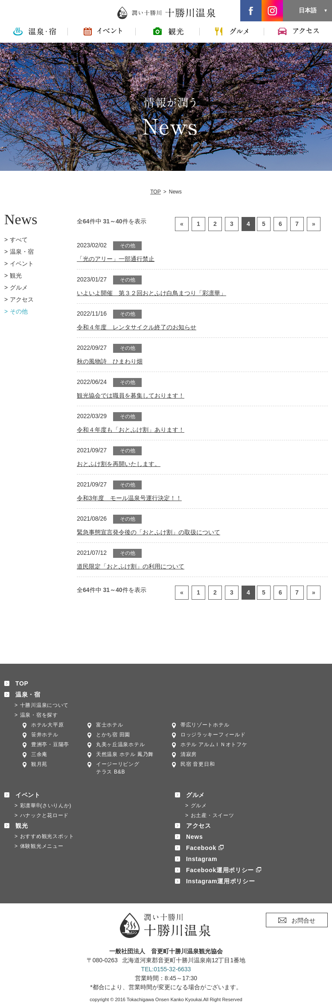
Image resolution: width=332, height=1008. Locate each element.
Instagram (201, 859)
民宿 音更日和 (198, 764)
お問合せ (303, 920)
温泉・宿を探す (39, 715)
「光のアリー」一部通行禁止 (115, 258)
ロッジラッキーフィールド (213, 735)
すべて (19, 239)
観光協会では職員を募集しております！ (130, 395)
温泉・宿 (22, 251)
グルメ (19, 287)
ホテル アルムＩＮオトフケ (214, 744)
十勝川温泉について (44, 705)
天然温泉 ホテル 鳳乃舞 (125, 754)
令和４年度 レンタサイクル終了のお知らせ (136, 327)
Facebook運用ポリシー (220, 870)
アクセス (22, 299)
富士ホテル (109, 725)
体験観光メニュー (42, 846)
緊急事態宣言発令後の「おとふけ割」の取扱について (148, 532)
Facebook (201, 847)
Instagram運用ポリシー (220, 881)
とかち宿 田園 (113, 735)
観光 (16, 275)
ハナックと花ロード (44, 815)
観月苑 (39, 764)
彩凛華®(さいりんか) (46, 806)
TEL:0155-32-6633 (166, 969)
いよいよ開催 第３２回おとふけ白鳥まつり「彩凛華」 (151, 293)
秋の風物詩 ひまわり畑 (110, 361)
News (194, 836)
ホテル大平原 (47, 725)
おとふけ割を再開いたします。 (118, 463)
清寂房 (189, 754)
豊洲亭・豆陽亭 (50, 744)
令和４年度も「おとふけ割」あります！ (130, 429)
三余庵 (39, 754)
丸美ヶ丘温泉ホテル (120, 744)
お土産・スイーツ (212, 815)
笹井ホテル (44, 735)
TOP (155, 192)
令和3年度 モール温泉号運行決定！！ (129, 498)
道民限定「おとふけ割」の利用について (130, 566)
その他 (19, 311)
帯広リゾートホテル (205, 725)
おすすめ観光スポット (47, 836)
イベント (22, 263)
